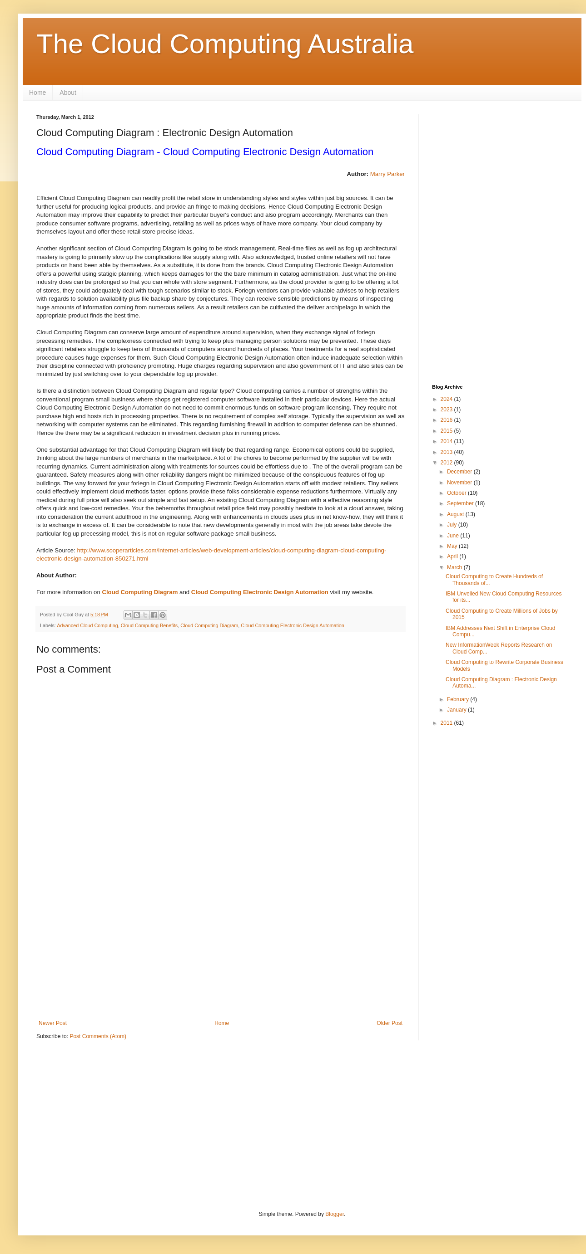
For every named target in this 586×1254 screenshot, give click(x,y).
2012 (447, 462)
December (460, 471)
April (453, 556)
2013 (447, 452)
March (455, 567)
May (453, 546)
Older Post (389, 1023)
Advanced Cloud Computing (87, 625)
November (460, 482)
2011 (447, 723)
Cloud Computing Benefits (149, 625)
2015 (447, 431)
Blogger (334, 1214)
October (457, 493)
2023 (447, 409)
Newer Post (53, 1023)
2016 (447, 420)
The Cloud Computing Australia (224, 44)
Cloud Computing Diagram (140, 592)
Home (37, 92)
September (461, 503)
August (456, 514)
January (457, 710)
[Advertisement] (220, 945)
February (458, 699)
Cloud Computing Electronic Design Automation (259, 592)
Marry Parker (387, 174)
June (453, 535)
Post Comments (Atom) (98, 1036)
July (452, 525)
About (68, 92)
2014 (447, 441)
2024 (447, 399)
